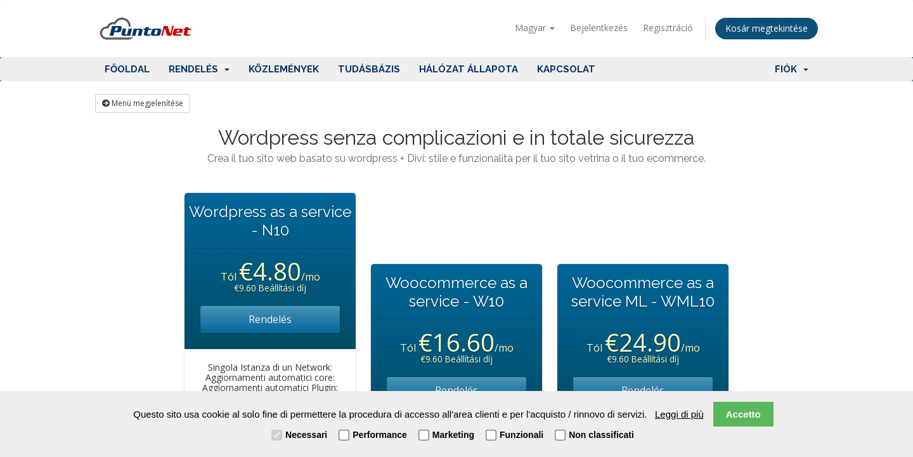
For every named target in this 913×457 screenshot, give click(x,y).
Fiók (791, 69)
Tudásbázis (369, 69)
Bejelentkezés (599, 28)
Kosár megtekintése (766, 28)
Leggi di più (679, 414)
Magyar (535, 28)
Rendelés (199, 69)
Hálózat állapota (468, 69)
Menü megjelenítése (142, 103)
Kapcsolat (566, 69)
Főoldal (127, 69)
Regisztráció (668, 28)
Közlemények (284, 69)
